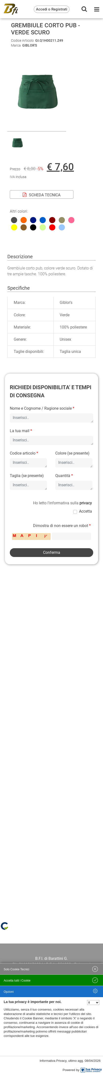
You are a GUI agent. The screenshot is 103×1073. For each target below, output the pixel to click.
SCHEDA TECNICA (41, 195)
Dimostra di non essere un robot (62, 525)
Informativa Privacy (53, 1061)
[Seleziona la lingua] (93, 1002)
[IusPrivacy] (91, 1070)
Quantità (64, 475)
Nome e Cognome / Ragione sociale (42, 408)
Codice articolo (24, 453)
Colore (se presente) (72, 453)
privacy (86, 503)
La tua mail (21, 430)
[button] (36, 128)
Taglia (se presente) (27, 475)
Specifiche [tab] (18, 288)
